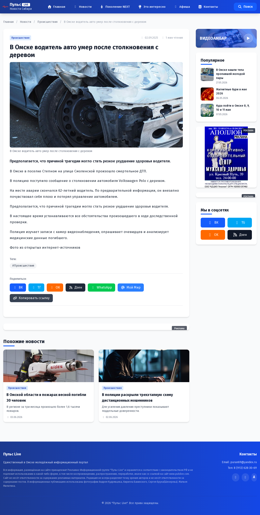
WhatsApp (101, 287)
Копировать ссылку (31, 298)
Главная (8, 22)
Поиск (245, 7)
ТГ (36, 287)
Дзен (75, 287)
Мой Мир (131, 287)
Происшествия (47, 22)
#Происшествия (23, 265)
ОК (55, 287)
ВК (18, 287)
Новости (26, 22)
